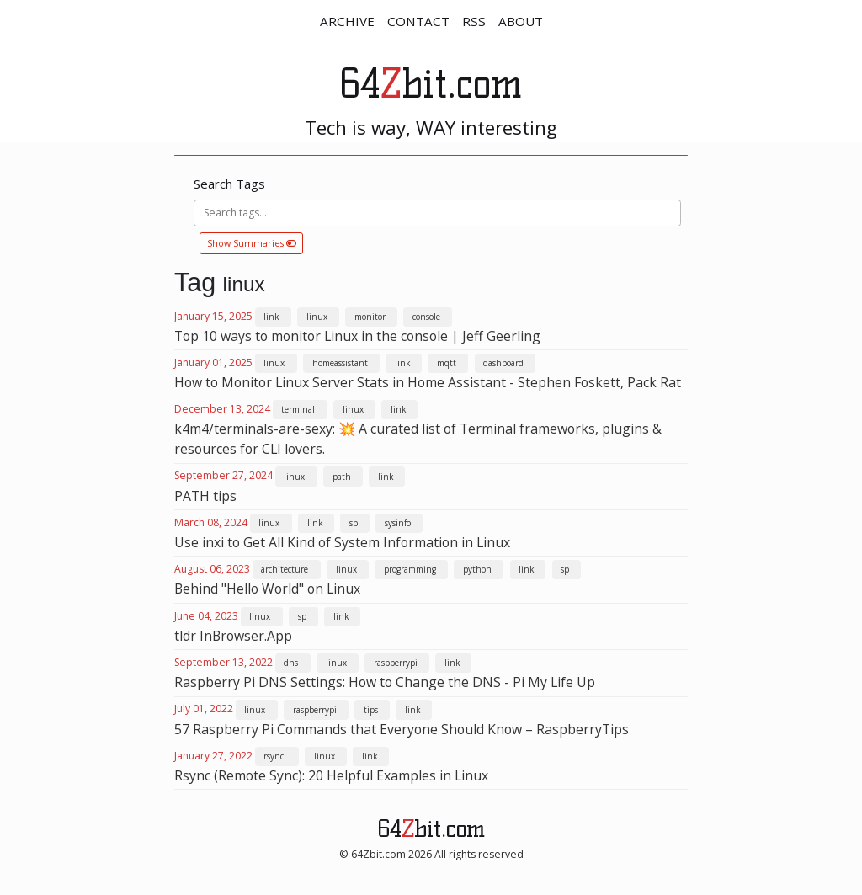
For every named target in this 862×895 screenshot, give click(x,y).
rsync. (274, 756)
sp (353, 523)
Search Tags (229, 183)
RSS (474, 21)
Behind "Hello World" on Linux (267, 588)
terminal (298, 409)
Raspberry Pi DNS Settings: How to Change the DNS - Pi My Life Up (384, 682)
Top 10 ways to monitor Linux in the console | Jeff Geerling (357, 336)
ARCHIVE (347, 21)
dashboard (503, 363)
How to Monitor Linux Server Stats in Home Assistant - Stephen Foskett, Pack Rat (427, 382)
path (342, 476)
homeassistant (340, 363)
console (426, 316)
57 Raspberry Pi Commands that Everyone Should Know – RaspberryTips (401, 729)
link (271, 316)
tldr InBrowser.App (233, 635)
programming (410, 569)
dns (291, 663)
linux (316, 316)
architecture (284, 569)
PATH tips (205, 496)
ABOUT (520, 21)
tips (371, 710)
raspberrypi (396, 663)
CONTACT (418, 21)
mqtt (446, 363)
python (477, 569)
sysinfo (398, 523)
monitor (370, 316)
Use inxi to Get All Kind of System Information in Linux (342, 542)
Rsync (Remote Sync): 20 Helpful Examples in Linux (331, 775)
